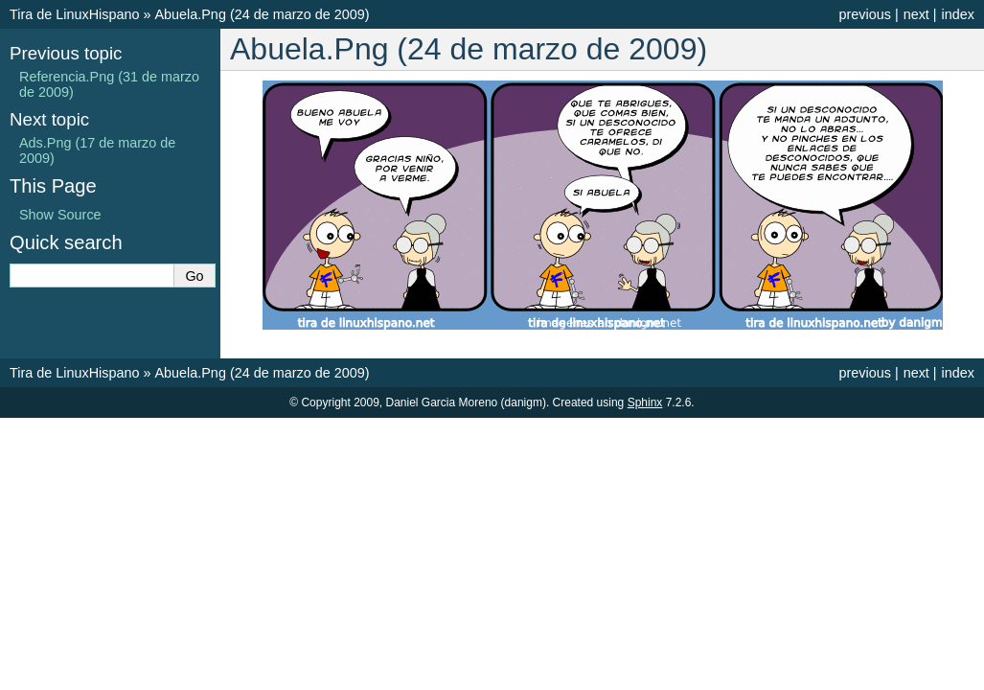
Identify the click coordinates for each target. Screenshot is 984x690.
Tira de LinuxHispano (74, 14)
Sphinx (645, 402)
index (958, 14)
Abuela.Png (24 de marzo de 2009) (261, 14)
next (916, 14)
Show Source (60, 214)
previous (864, 14)
